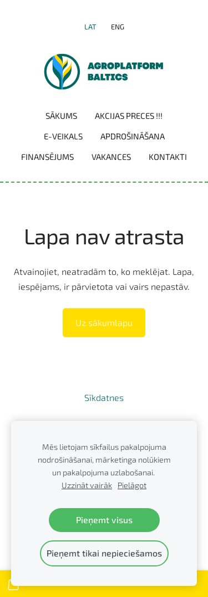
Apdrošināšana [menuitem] (132, 136)
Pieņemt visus (104, 519)
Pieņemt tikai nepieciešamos (104, 553)
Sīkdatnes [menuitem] (104, 397)
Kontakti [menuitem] (168, 157)
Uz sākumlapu (104, 322)
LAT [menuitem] (90, 26)
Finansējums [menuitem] (47, 157)
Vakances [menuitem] (111, 157)
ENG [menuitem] (117, 26)
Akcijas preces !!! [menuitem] (129, 116)
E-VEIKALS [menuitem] (63, 136)
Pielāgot (132, 485)
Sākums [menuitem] (61, 116)
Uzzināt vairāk (87, 485)
